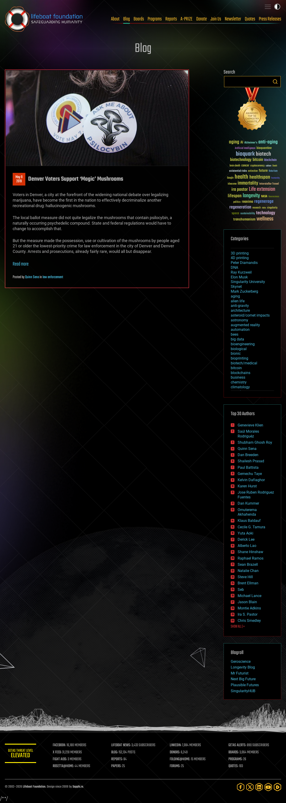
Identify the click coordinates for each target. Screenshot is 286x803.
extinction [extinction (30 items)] (253, 171)
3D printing (240, 253)
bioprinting (239, 358)
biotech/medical (244, 363)
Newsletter (233, 19)
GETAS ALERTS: (237, 745)
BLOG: (115, 752)
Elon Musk (239, 277)
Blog (126, 19)
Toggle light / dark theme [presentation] (277, 7)
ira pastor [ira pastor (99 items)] (239, 189)
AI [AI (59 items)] (241, 142)
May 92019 (19, 179)
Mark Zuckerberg (244, 291)
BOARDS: (234, 752)
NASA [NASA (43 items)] (264, 196)
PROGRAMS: (236, 759)
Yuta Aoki (245, 533)
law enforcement (53, 277)
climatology (240, 387)
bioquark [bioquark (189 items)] (245, 154)
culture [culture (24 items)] (268, 166)
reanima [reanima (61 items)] (247, 202)
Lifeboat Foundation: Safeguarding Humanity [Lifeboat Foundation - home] (44, 19)
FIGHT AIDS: (61, 759)
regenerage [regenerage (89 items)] (264, 201)
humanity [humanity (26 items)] (275, 178)
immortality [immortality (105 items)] (248, 183)
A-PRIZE (187, 19)
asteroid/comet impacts (250, 315)
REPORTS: (117, 759)
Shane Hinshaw (250, 552)
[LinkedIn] (259, 787)
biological (239, 349)
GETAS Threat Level (21, 754)
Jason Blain (247, 602)
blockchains (240, 373)
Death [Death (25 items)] (274, 166)
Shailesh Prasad (251, 461)
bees (234, 334)
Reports (171, 19)
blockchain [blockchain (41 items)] (270, 160)
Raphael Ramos (250, 558)
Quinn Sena (32, 277)
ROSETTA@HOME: (64, 766)
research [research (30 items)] (256, 207)
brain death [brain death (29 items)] (235, 165)
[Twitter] (250, 787)
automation (240, 329)
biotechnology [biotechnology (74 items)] (240, 159)
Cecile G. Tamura (251, 527)
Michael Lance (249, 596)
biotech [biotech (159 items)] (263, 154)
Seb (241, 589)
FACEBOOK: (60, 745)
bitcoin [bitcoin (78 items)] (258, 159)
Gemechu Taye (250, 474)
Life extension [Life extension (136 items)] (262, 189)
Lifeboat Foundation (34, 786)
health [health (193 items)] (241, 177)
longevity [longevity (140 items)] (251, 196)
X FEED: (58, 752)
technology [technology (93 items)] (265, 213)
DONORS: (175, 752)
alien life (238, 301)
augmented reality (245, 325)
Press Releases (270, 19)
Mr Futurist (239, 673)
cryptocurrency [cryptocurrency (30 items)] (257, 165)
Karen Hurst (247, 486)
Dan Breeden (248, 455)
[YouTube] (268, 787)
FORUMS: (175, 766)
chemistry (239, 382)
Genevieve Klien (250, 425)
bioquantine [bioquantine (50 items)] (264, 148)
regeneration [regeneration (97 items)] (240, 207)
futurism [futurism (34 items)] (273, 171)
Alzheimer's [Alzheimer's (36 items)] (250, 143)
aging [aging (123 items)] (234, 142)
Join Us (215, 19)
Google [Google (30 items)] (230, 178)
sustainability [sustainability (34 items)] (247, 213)
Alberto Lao (247, 545)
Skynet (236, 286)
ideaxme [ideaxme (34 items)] (232, 184)
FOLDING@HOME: (180, 759)
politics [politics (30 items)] (237, 202)
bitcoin (236, 368)
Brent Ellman (248, 583)
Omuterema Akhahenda (247, 512)
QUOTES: (234, 766)
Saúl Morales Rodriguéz (248, 433)
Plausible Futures (245, 685)
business (238, 377)
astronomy (239, 320)
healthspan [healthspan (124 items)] (259, 177)
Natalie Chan (248, 571)
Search (275, 81)
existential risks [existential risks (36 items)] (238, 171)
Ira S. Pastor (247, 614)
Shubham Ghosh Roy (255, 442)
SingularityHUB (243, 691)
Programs (155, 19)
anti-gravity (240, 305)
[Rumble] (277, 787)
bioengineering (243, 344)
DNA (234, 267)
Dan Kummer (248, 503)
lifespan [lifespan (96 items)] (235, 196)
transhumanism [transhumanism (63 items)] (244, 219)
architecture (240, 310)
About (115, 19)
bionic (236, 353)
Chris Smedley (249, 620)
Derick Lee (246, 539)
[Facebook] (240, 787)
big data (237, 339)
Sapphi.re (78, 786)
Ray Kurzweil (241, 272)
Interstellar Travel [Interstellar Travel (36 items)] (269, 184)
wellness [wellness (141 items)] (265, 219)
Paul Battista (248, 467)
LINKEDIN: (176, 745)
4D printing (240, 258)
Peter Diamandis (244, 262)
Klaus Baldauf (249, 520)
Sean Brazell (248, 564)
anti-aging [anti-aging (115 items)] (268, 142)
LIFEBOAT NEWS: (121, 745)
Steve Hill (245, 577)
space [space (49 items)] (235, 213)
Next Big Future (243, 679)
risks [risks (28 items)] (264, 207)
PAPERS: (117, 766)
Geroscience (241, 661)
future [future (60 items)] (263, 171)
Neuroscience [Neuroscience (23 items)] (273, 197)
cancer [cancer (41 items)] (245, 166)
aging (235, 296)
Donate (201, 19)
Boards (139, 19)
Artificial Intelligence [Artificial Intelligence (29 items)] (245, 148)
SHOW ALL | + (238, 627)
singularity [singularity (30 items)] (272, 207)
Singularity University (248, 282)
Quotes (250, 19)
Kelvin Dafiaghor (251, 480)
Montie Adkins (249, 608)
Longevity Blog (243, 667)
